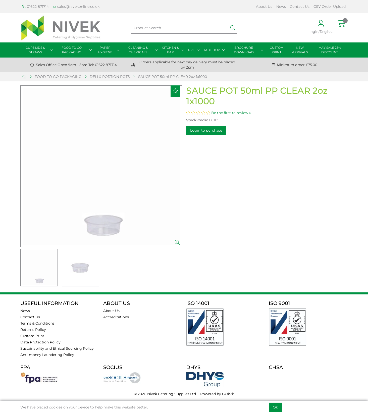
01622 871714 (35, 6)
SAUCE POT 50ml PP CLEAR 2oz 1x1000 (172, 76)
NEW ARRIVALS (300, 50)
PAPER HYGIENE (105, 50)
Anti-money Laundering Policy (47, 354)
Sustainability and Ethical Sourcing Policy (57, 348)
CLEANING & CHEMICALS (138, 50)
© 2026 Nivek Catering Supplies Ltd (165, 394)
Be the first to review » (231, 113)
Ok (275, 407)
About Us (264, 6)
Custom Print (32, 336)
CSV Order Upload (329, 6)
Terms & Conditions (37, 323)
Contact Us (299, 6)
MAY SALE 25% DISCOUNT (330, 50)
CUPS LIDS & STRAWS (35, 50)
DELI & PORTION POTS (110, 76)
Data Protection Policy (40, 342)
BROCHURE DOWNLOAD (244, 50)
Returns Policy (33, 329)
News (281, 6)
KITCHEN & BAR (170, 50)
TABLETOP (211, 50)
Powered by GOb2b (217, 394)
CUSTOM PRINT (276, 50)
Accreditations (116, 317)
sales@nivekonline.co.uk (76, 6)
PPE (191, 50)
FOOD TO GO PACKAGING (72, 50)
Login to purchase (206, 130)
